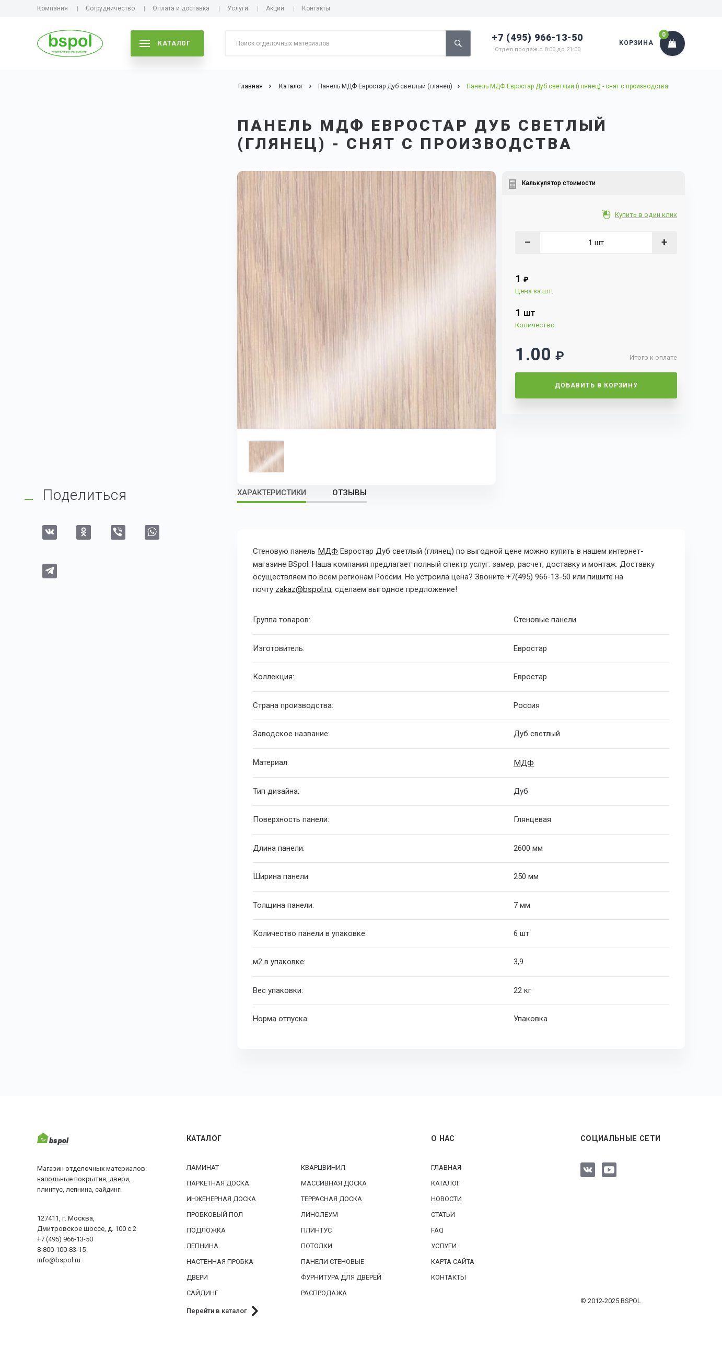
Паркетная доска (218, 1181)
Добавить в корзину (596, 385)
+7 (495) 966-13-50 (537, 37)
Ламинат (203, 1166)
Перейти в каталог (217, 1309)
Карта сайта (452, 1260)
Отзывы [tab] (349, 492)
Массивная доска (334, 1181)
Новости (446, 1197)
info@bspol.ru (58, 1259)
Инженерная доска (221, 1197)
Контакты (316, 8)
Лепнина (202, 1244)
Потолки (316, 1244)
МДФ (327, 551)
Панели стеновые (332, 1260)
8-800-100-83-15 (61, 1248)
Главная (446, 1166)
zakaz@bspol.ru (302, 589)
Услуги (237, 8)
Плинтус (316, 1229)
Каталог (445, 1181)
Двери (197, 1276)
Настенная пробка (220, 1260)
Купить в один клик (647, 215)
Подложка (206, 1229)
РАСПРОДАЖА (324, 1291)
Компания (52, 8)
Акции (275, 8)
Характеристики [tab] (271, 492)
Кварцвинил (323, 1166)
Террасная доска (331, 1197)
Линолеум (319, 1213)
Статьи (443, 1213)
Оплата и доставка (181, 8)
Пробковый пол (215, 1213)
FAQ (437, 1229)
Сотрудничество (110, 8)
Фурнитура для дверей (341, 1276)
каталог (165, 43)
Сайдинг (202, 1291)
